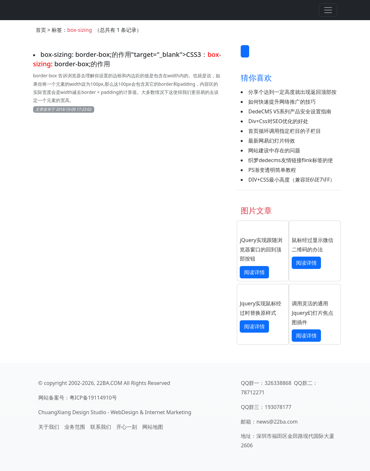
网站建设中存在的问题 (274, 150)
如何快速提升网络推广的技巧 (282, 101)
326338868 (277, 383)
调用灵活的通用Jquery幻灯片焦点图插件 (312, 313)
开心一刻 (126, 426)
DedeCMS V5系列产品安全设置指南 (289, 111)
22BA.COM (109, 383)
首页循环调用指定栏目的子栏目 (284, 130)
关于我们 (48, 426)
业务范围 (74, 426)
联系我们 (100, 426)
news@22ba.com (277, 421)
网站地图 (152, 426)
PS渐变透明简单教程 (272, 169)
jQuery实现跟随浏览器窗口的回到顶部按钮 (261, 249)
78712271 (252, 392)
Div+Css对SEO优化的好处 (278, 121)
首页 (41, 29)
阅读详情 (254, 272)
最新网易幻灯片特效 (271, 140)
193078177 (277, 407)
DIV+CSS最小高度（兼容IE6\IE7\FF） (291, 179)
